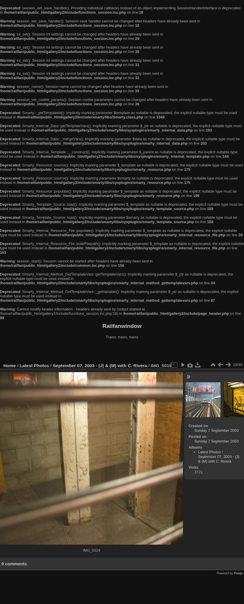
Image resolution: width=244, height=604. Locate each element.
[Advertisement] (122, 351)
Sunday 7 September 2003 (216, 430)
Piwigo (238, 573)
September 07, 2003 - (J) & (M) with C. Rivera (100, 365)
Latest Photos (34, 365)
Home (9, 365)
